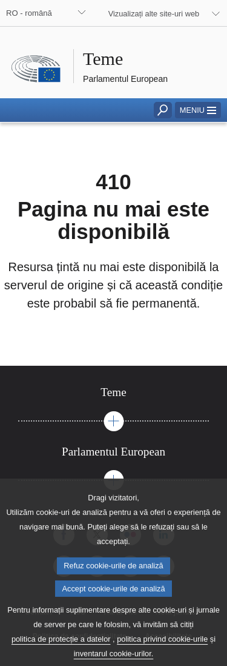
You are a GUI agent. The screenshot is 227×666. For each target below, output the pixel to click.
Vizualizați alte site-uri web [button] (154, 13)
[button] (198, 110)
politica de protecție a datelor (61, 649)
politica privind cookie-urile (162, 649)
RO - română (29, 13)
